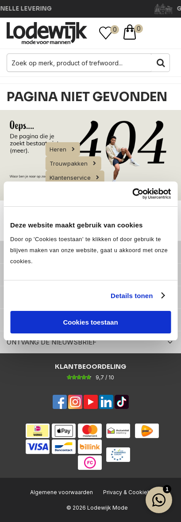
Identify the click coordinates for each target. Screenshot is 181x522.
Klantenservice (70, 177)
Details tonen (132, 295)
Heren (58, 149)
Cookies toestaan (90, 322)
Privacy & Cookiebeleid (133, 492)
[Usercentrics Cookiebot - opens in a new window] (132, 194)
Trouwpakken (69, 163)
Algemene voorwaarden (61, 492)
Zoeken (160, 63)
